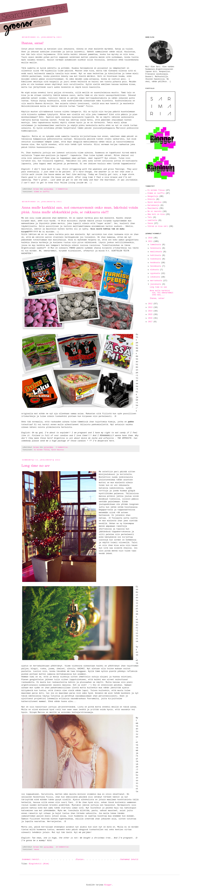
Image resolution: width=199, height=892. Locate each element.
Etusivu (79, 859)
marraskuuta (156, 281)
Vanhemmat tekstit (129, 859)
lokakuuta (155, 277)
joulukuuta (156, 284)
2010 (150, 238)
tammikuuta (156, 245)
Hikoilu (151, 199)
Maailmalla (153, 208)
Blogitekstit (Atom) (39, 864)
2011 (150, 241)
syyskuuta (155, 273)
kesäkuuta (155, 263)
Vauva (36, 849)
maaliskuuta (156, 252)
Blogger (108, 885)
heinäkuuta (156, 266)
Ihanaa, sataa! (32, 43)
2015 (150, 314)
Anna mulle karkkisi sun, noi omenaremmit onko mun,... (161, 293)
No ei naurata (155, 211)
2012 (150, 304)
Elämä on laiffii (41, 192)
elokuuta (155, 270)
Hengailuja (153, 196)
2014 (150, 311)
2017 (150, 322)
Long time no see (35, 465)
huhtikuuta (156, 255)
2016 (150, 318)
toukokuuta (156, 259)
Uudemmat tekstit (30, 859)
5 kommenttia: (62, 447)
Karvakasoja (153, 205)
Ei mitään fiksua (41, 450)
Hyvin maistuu (57, 450)
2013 (150, 307)
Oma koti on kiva (156, 214)
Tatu (150, 217)
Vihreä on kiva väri (158, 226)
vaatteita (152, 220)
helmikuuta (156, 248)
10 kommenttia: (62, 847)
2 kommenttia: (62, 189)
